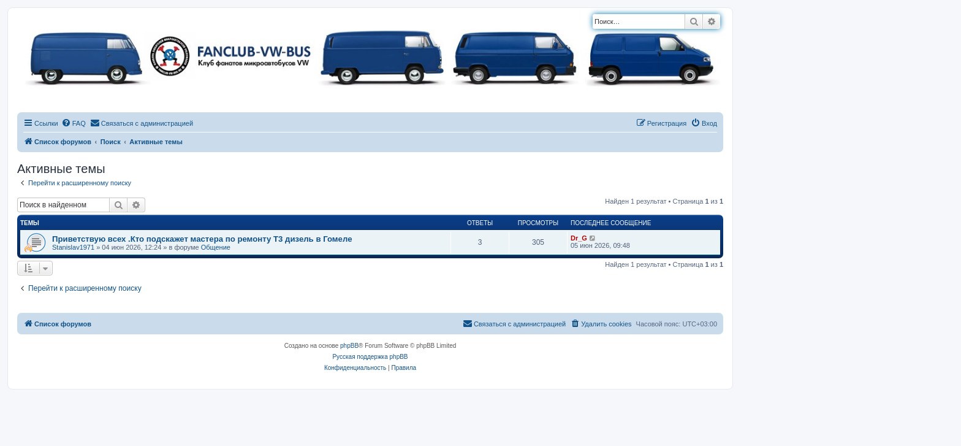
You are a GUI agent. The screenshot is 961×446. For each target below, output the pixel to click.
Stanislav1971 (73, 247)
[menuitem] (73, 123)
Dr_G (579, 238)
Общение (215, 247)
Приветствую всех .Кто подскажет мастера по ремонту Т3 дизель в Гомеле (202, 239)
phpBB (349, 345)
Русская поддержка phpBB (370, 356)
